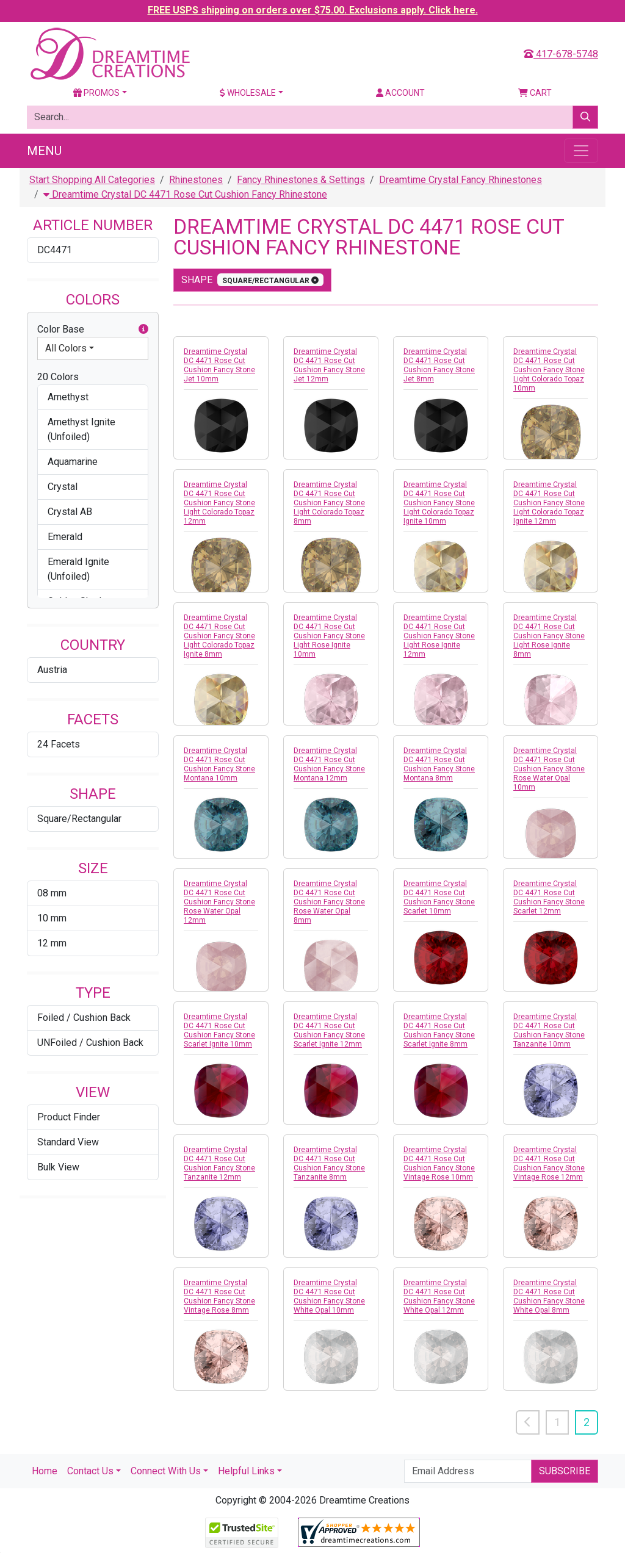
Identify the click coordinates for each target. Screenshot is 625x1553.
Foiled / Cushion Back (84, 1017)
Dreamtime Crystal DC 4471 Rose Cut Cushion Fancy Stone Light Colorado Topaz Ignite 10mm (439, 502)
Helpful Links (246, 1471)
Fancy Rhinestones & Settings (301, 180)
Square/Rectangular (79, 818)
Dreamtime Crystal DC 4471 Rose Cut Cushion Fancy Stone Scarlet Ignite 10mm (219, 1030)
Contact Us (90, 1471)
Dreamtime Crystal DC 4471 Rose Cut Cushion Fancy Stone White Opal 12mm (439, 1296)
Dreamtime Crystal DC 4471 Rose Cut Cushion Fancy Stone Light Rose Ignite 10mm (329, 635)
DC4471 (54, 250)
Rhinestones (196, 180)
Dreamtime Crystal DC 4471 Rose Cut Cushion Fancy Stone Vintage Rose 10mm (439, 1163)
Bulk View (58, 1167)
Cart (535, 93)
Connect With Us (166, 1471)
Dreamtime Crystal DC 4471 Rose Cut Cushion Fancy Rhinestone (185, 194)
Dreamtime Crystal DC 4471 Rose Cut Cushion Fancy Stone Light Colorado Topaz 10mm (549, 369)
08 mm (52, 893)
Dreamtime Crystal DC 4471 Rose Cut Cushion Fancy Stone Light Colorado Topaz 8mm (329, 502)
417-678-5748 (561, 54)
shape (252, 279)
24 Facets (58, 744)
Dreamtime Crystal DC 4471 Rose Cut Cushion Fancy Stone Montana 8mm (439, 764)
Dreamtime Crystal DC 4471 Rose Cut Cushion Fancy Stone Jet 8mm (439, 365)
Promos (96, 93)
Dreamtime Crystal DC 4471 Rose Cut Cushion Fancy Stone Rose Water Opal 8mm (329, 901)
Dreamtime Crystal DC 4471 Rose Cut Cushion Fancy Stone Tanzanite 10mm (549, 1030)
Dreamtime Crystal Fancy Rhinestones (460, 180)
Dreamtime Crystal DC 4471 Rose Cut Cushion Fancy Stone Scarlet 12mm (549, 897)
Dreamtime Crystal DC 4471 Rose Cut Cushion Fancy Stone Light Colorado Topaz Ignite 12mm (549, 502)
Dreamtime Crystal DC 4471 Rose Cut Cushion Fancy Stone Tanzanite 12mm (219, 1163)
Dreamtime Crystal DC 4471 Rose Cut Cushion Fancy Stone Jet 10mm (219, 365)
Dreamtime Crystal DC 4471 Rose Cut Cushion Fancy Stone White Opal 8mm (549, 1296)
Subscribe (564, 1471)
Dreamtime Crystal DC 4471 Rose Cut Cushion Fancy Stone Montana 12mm (329, 764)
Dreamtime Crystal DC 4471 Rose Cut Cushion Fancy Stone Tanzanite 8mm (329, 1163)
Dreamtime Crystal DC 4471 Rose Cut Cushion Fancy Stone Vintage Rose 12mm (549, 1163)
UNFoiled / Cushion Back (90, 1042)
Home (44, 1471)
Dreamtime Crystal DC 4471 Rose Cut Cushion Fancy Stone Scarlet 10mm (439, 897)
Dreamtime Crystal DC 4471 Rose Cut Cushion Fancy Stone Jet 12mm (329, 365)
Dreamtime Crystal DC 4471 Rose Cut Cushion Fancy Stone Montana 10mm (219, 764)
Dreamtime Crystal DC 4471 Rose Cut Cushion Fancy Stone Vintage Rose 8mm (219, 1296)
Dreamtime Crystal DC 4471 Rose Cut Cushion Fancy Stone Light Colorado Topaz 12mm (219, 502)
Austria (52, 670)
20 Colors (58, 377)
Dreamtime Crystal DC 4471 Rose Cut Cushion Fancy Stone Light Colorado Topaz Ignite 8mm (219, 635)
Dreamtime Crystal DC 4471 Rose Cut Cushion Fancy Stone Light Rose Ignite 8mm (549, 635)
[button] (143, 329)
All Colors (66, 348)
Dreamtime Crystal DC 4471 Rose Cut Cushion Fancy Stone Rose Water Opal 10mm (549, 768)
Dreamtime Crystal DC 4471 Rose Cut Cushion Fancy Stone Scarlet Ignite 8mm (439, 1030)
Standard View (68, 1142)
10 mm (52, 918)
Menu (44, 150)
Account (400, 93)
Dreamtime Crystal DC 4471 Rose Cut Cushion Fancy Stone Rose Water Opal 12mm (219, 901)
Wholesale (248, 93)
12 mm (52, 943)
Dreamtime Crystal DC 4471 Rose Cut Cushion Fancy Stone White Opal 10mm (329, 1296)
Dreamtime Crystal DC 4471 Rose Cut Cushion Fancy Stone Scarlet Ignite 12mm (329, 1030)
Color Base (92, 329)
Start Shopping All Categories (92, 180)
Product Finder (68, 1117)
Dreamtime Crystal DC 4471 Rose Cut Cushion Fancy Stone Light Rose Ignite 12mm (439, 635)
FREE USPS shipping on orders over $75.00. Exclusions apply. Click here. (313, 10)
